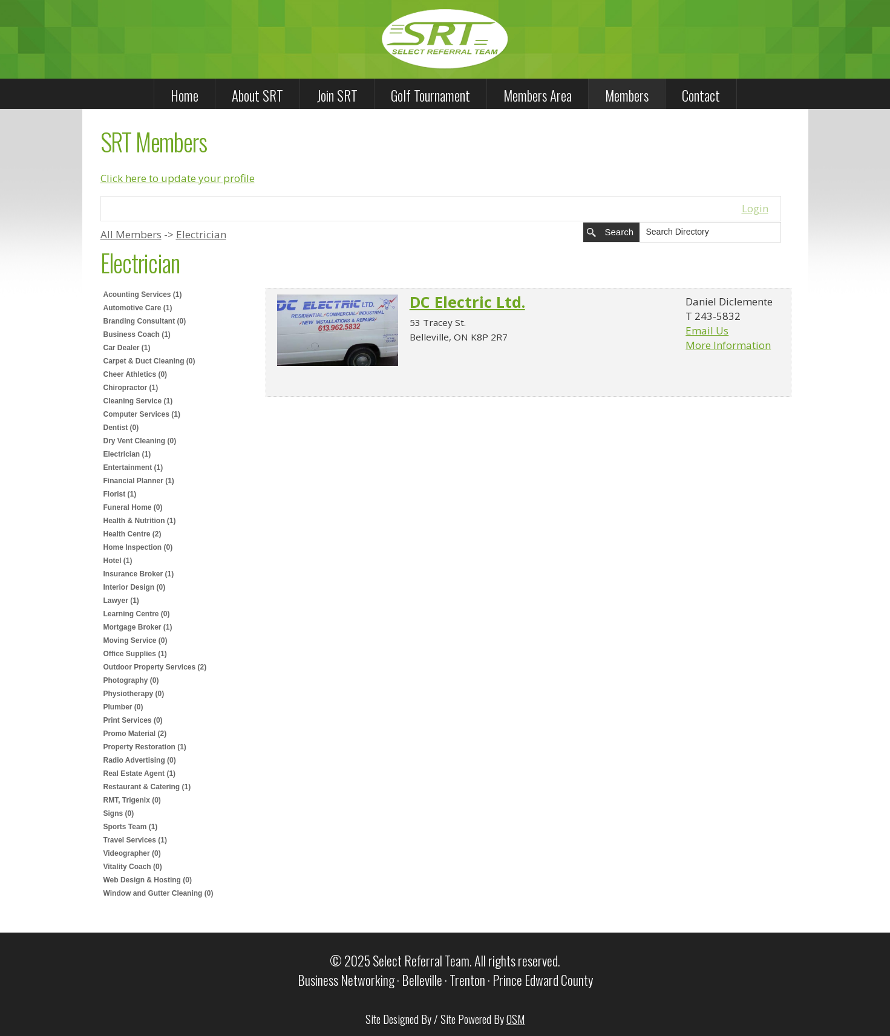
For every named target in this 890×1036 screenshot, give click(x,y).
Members (627, 95)
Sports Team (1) (130, 827)
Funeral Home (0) (133, 507)
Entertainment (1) (133, 467)
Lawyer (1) (121, 600)
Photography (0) (131, 680)
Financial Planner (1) (138, 481)
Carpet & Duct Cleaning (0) (149, 361)
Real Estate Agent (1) (139, 773)
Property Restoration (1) (144, 747)
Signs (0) (118, 813)
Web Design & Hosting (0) (147, 880)
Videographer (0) (132, 853)
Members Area (537, 95)
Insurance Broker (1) (138, 574)
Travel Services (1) (135, 840)
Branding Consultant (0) (144, 321)
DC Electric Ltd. (467, 302)
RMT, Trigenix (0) (132, 800)
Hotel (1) (118, 560)
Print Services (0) (133, 720)
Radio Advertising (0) (139, 760)
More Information (728, 345)
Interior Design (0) (134, 587)
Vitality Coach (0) (132, 866)
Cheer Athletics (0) (135, 374)
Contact (701, 95)
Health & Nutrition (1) (139, 520)
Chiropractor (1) (131, 387)
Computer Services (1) (141, 414)
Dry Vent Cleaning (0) (140, 441)
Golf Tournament (430, 95)
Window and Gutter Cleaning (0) (158, 893)
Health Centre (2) (132, 534)
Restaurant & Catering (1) (147, 787)
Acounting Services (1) (142, 294)
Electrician (201, 234)
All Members (131, 234)
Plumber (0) (123, 707)
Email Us (706, 330)
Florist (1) (120, 494)
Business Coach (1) (137, 334)
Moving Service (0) (135, 640)
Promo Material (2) (135, 733)
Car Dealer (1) (127, 348)
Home (184, 95)
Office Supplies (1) (135, 654)
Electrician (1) (127, 454)
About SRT (257, 95)
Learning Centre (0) (136, 614)
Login (755, 208)
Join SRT (337, 95)
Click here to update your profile (177, 178)
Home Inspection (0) (138, 547)
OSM (515, 1018)
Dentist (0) (121, 427)
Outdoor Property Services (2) (155, 667)
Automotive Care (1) (137, 308)
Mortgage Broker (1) (137, 627)
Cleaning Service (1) (138, 401)
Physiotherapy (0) (134, 693)
